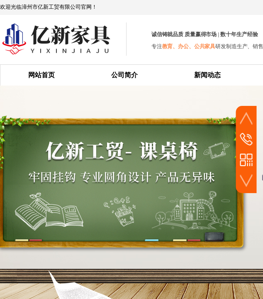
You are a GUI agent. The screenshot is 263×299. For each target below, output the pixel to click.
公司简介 (124, 74)
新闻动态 (207, 74)
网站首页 (41, 74)
